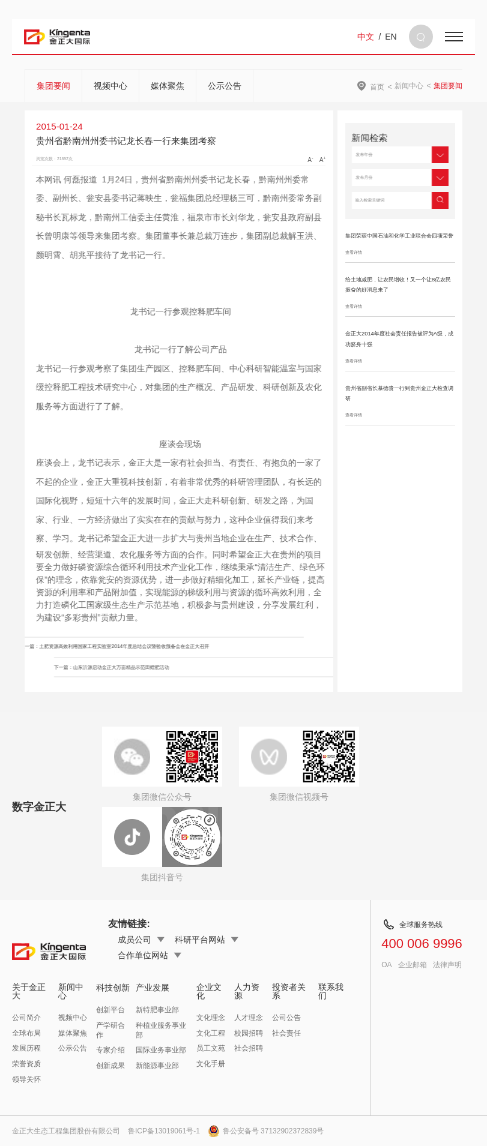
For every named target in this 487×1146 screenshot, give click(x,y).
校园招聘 (248, 1033)
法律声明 (447, 964)
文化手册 (210, 1064)
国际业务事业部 (161, 1050)
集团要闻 (53, 86)
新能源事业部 (157, 1065)
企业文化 (209, 991)
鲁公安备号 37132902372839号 (266, 1131)
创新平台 (110, 1010)
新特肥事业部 (157, 1010)
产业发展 (152, 987)
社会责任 (286, 1033)
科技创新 (113, 987)
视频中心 (110, 86)
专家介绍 (110, 1050)
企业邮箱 (412, 964)
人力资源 (246, 991)
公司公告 (286, 1017)
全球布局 (26, 1033)
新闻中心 (409, 85)
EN (390, 36)
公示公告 (224, 86)
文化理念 (210, 1017)
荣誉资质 (26, 1064)
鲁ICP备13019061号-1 (164, 1131)
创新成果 (110, 1065)
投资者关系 (289, 991)
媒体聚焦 (167, 86)
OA (386, 964)
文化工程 (210, 1033)
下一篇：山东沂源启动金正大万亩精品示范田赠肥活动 (242, 667)
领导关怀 (26, 1079)
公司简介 (26, 1017)
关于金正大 (29, 991)
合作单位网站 (149, 955)
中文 (365, 36)
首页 (377, 87)
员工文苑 (210, 1048)
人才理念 (248, 1017)
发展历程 (26, 1048)
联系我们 (330, 991)
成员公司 (141, 939)
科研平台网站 (206, 939)
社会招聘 (248, 1048)
